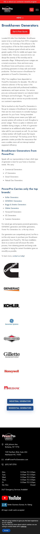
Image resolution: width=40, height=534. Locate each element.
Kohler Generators (11, 197)
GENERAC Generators (13, 201)
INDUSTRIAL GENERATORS (20, 401)
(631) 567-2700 (11, 464)
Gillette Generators (12, 208)
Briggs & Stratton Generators (15, 204)
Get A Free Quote (20, 31)
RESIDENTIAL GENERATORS (20, 408)
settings (23, 526)
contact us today (18, 256)
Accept (6, 530)
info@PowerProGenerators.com (16, 459)
